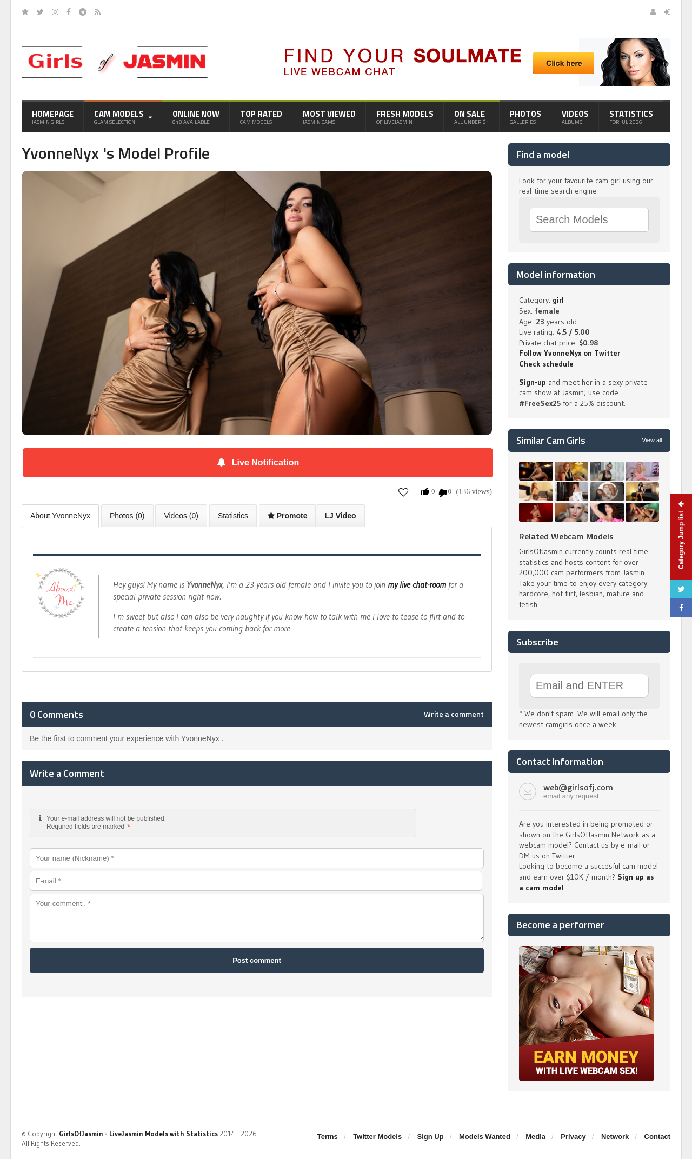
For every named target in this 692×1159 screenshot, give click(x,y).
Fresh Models (405, 117)
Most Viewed (329, 117)
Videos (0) (181, 515)
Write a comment (454, 714)
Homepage (53, 117)
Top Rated (261, 117)
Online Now (195, 117)
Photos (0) (127, 515)
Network (615, 1137)
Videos (575, 117)
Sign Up (430, 1137)
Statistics (631, 117)
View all (652, 440)
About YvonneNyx (60, 515)
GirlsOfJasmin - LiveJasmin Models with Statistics (138, 1133)
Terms (327, 1137)
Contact (657, 1137)
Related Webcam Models (566, 536)
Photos (525, 117)
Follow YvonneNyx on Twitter (569, 353)
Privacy (573, 1137)
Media (535, 1137)
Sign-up (532, 382)
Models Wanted (484, 1137)
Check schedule (546, 364)
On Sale (471, 117)
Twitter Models (377, 1137)
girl (558, 300)
